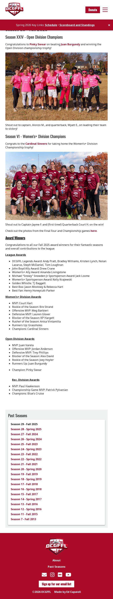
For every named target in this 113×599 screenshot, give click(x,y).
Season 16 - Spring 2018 (26, 489)
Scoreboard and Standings (77, 25)
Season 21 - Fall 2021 (24, 464)
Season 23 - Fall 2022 (24, 454)
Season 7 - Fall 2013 (23, 519)
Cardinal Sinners (36, 144)
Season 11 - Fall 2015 (24, 514)
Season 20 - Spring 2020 (26, 469)
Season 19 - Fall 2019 (24, 474)
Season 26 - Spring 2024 (26, 439)
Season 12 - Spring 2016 (26, 509)
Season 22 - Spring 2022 (26, 459)
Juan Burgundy (70, 44)
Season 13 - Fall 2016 (24, 504)
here (94, 231)
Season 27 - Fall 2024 (24, 434)
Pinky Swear (38, 44)
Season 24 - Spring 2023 (26, 449)
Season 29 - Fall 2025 (24, 424)
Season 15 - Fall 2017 (24, 494)
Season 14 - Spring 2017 (26, 499)
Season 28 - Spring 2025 (26, 429)
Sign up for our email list (56, 584)
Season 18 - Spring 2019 (26, 479)
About (56, 560)
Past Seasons (56, 566)
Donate (92, 10)
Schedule (51, 25)
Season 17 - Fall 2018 (24, 484)
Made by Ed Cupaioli (67, 592)
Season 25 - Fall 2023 (24, 444)
